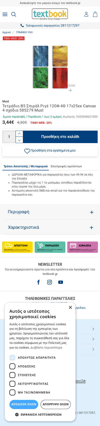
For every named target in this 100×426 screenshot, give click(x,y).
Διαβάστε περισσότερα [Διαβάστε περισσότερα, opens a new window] (46, 348)
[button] (50, 150)
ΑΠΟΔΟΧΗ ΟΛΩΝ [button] (23, 404)
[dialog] (40, 362)
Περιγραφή (18, 211)
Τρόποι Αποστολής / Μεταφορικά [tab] (26, 166)
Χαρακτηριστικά (23, 227)
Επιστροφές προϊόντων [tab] (66, 166)
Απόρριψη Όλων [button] (56, 404)
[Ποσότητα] (9, 137)
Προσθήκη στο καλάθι (60, 136)
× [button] (70, 307)
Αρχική (6, 32)
